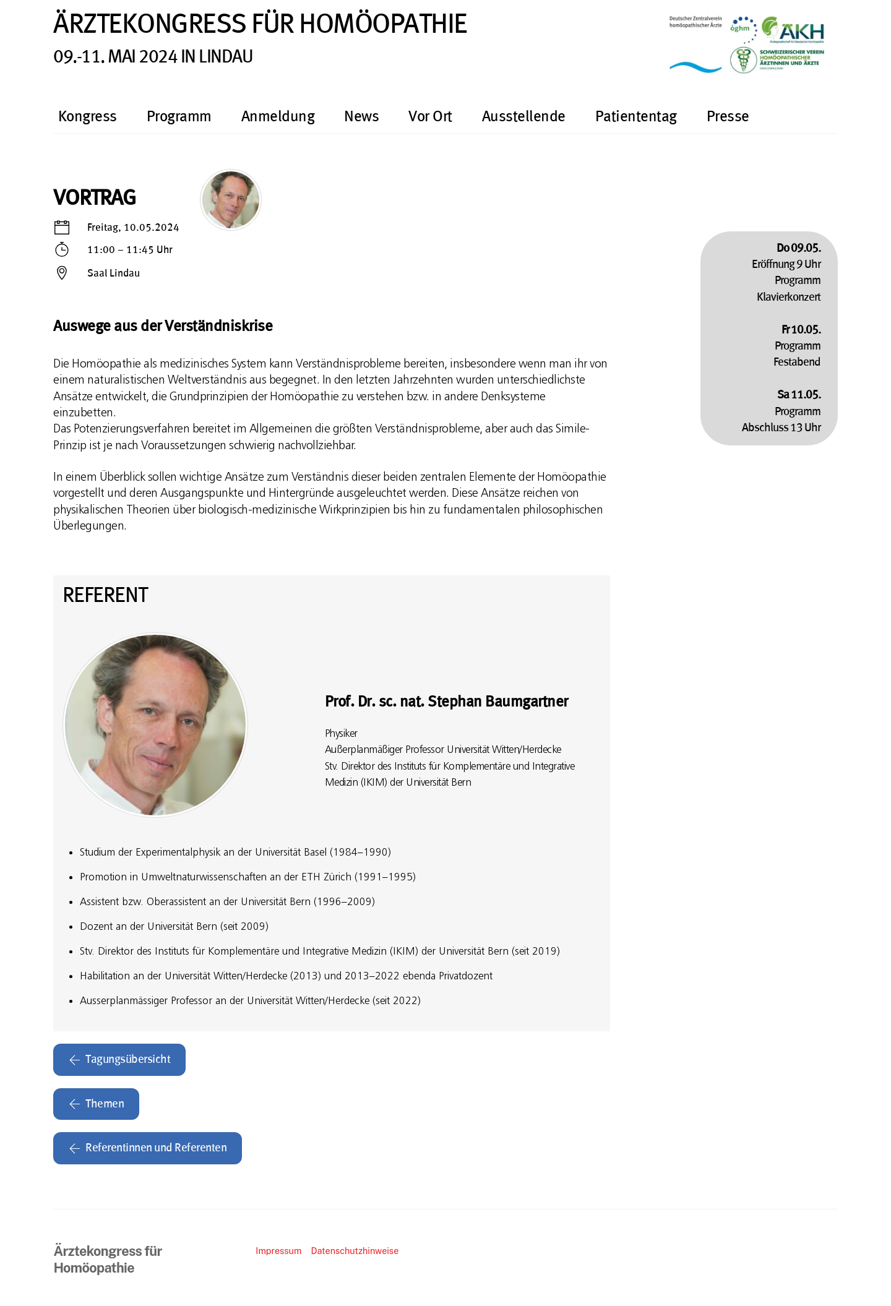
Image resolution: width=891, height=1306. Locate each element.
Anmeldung (278, 117)
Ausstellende (524, 117)
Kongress (87, 117)
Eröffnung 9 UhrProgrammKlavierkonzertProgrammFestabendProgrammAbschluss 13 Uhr (781, 338)
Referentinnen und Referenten (147, 1148)
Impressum (278, 1250)
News (361, 117)
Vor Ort (430, 117)
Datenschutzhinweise (354, 1250)
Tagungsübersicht (119, 1060)
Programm (179, 117)
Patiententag (636, 117)
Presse (728, 117)
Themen (96, 1104)
